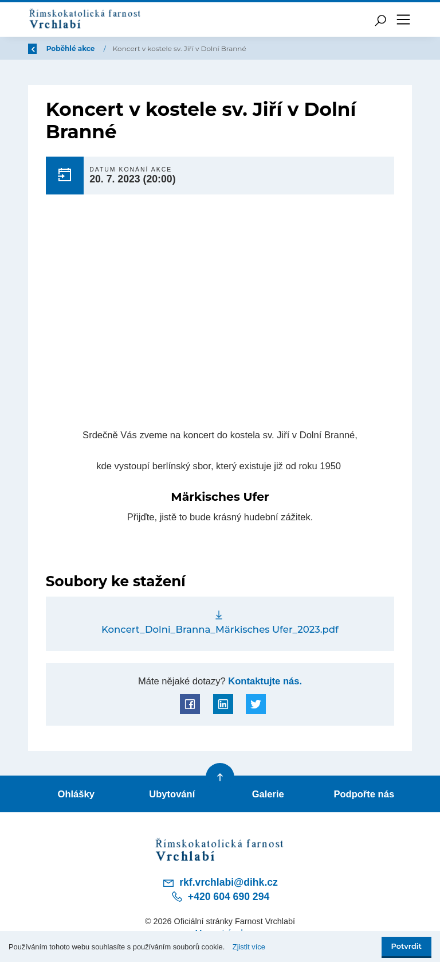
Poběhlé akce (140, 48)
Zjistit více (249, 946)
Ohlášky (76, 794)
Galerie (268, 794)
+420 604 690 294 (220, 896)
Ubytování (172, 794)
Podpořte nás (363, 794)
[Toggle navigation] (403, 19)
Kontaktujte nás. (264, 681)
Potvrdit (406, 946)
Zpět (44, 48)
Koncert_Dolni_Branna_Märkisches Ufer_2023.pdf (220, 629)
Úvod (88, 48)
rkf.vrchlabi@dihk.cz (220, 883)
